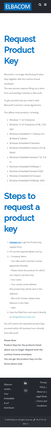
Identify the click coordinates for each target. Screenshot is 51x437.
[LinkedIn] (25, 383)
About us (41, 391)
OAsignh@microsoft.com (23, 317)
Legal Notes (41, 396)
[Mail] (26, 390)
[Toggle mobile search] (40, 4)
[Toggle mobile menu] (45, 4)
